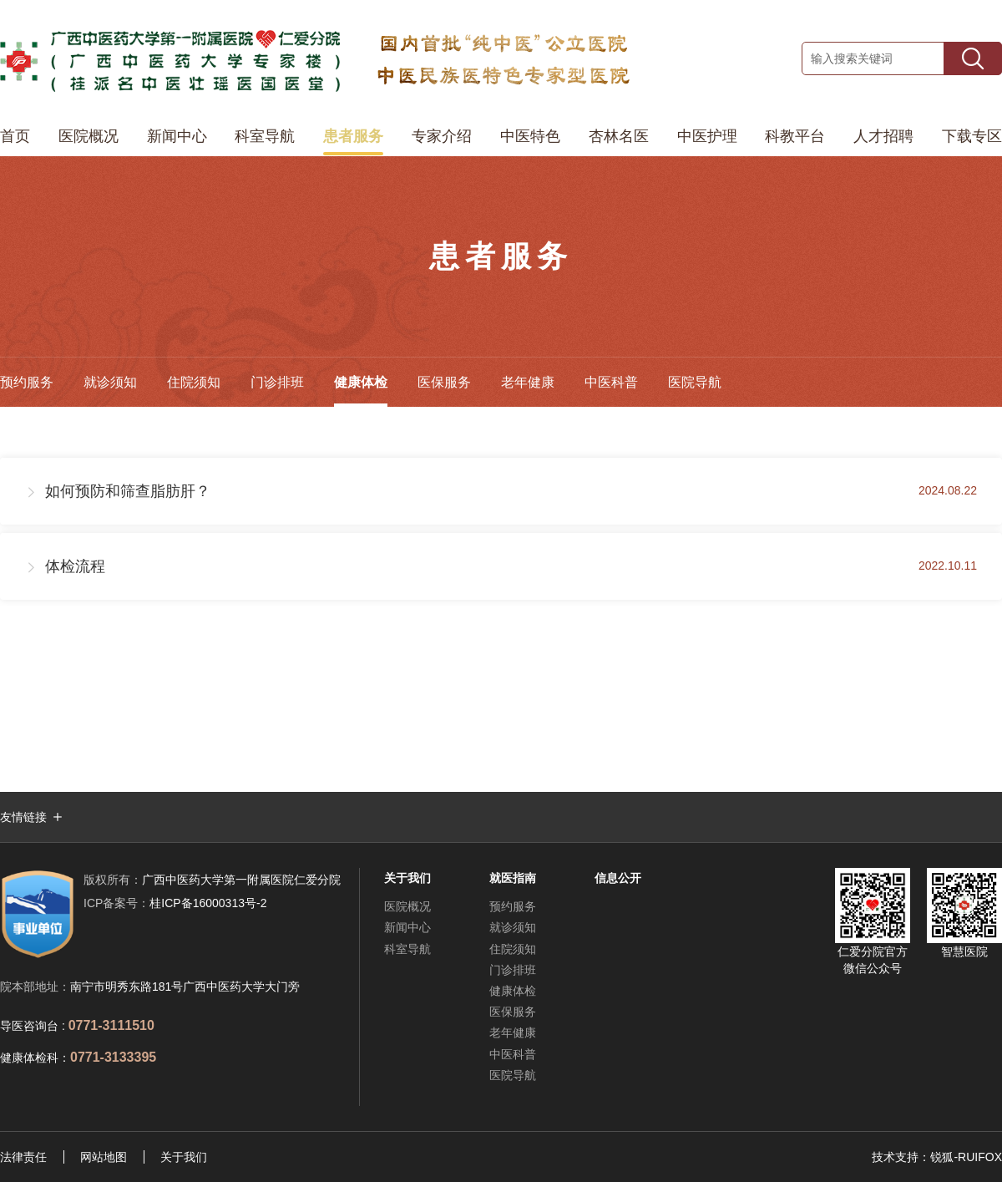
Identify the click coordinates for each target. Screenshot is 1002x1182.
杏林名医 (619, 136)
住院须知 (193, 382)
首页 (15, 136)
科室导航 (265, 136)
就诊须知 (110, 382)
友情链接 (23, 817)
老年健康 (527, 382)
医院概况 (88, 136)
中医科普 (611, 382)
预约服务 (26, 382)
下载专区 (972, 136)
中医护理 (707, 136)
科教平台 (795, 136)
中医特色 (530, 136)
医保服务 (444, 382)
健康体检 (360, 382)
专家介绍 (442, 136)
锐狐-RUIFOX (966, 1157)
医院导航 (694, 382)
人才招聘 (883, 136)
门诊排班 (277, 382)
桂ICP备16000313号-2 (175, 903)
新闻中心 (177, 136)
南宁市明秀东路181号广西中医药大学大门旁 (185, 986)
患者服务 (353, 136)
